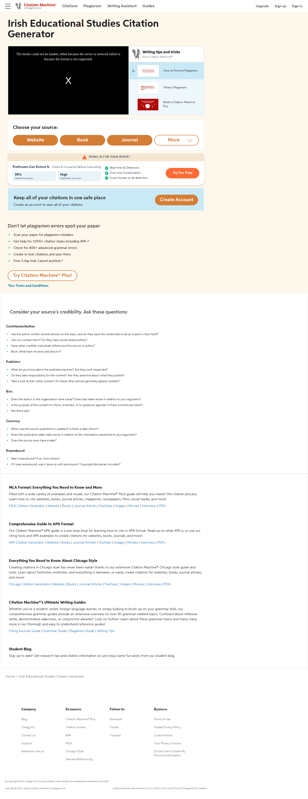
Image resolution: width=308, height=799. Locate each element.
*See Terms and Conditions (28, 285)
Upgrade (262, 6)
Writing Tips (106, 631)
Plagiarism (92, 6)
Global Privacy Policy (167, 727)
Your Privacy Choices (167, 743)
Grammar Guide (55, 631)
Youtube (115, 735)
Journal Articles (85, 506)
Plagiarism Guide (82, 631)
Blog (24, 719)
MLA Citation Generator (27, 506)
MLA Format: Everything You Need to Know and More (55, 488)
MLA (69, 743)
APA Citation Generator (26, 542)
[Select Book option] (82, 140)
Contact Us (28, 735)
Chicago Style (74, 751)
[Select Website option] (35, 140)
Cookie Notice (163, 735)
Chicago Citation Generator (29, 584)
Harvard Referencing (79, 759)
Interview (149, 506)
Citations (69, 6)
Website (53, 506)
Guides (148, 6)
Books (66, 506)
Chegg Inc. (28, 727)
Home (10, 676)
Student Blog (20, 649)
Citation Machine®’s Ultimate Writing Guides (47, 603)
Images (120, 506)
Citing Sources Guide (24, 631)
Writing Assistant (122, 6)
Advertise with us (32, 751)
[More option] (176, 140)
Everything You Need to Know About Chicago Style (53, 561)
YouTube (105, 506)
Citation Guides (76, 727)
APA (68, 735)
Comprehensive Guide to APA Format (41, 524)
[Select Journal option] (129, 140)
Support (26, 743)
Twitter (114, 727)
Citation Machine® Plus (80, 719)
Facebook (116, 719)
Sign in (297, 6)
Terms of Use (162, 719)
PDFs (162, 506)
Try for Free (183, 173)
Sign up (280, 6)
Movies (133, 506)
